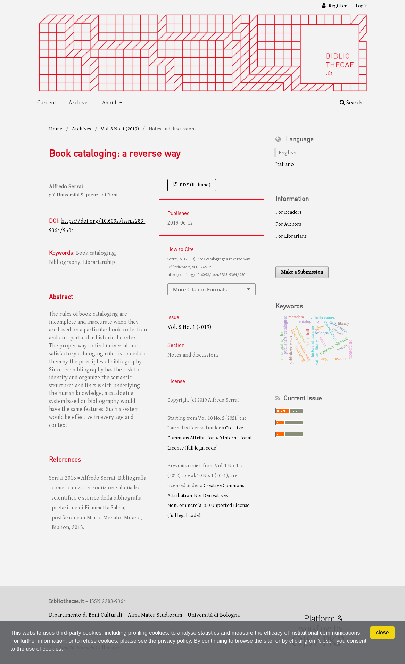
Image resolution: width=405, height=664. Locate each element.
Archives (79, 102)
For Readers (288, 212)
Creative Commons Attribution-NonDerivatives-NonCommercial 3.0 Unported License (208, 495)
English (287, 152)
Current (46, 102)
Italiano (284, 164)
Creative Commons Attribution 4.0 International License (209, 438)
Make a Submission (302, 272)
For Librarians (291, 236)
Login (362, 6)
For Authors (288, 224)
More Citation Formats (200, 289)
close (382, 632)
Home (55, 129)
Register (337, 6)
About (110, 102)
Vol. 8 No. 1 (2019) (120, 129)
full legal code (201, 448)
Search (351, 102)
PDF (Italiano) (194, 185)
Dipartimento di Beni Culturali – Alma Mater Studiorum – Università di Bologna (144, 615)
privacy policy (174, 641)
